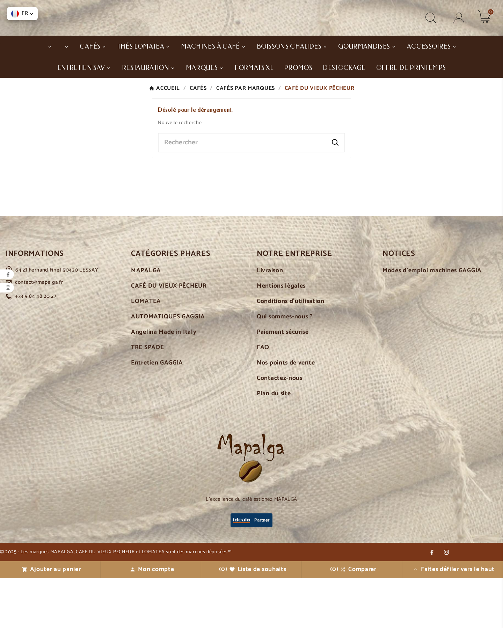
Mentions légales (281, 336)
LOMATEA (146, 352)
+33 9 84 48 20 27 (36, 346)
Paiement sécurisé (283, 382)
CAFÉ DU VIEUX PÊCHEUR (169, 336)
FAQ (263, 398)
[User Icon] (458, 32)
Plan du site (274, 444)
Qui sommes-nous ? (285, 367)
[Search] (335, 192)
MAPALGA (146, 321)
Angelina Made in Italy (163, 382)
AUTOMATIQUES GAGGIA (168, 367)
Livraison (270, 321)
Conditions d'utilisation (291, 352)
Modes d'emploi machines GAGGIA (432, 321)
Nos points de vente (286, 413)
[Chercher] (242, 192)
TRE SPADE (147, 398)
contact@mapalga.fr (39, 332)
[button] (22, 13)
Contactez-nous (279, 429)
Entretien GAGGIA (157, 413)
